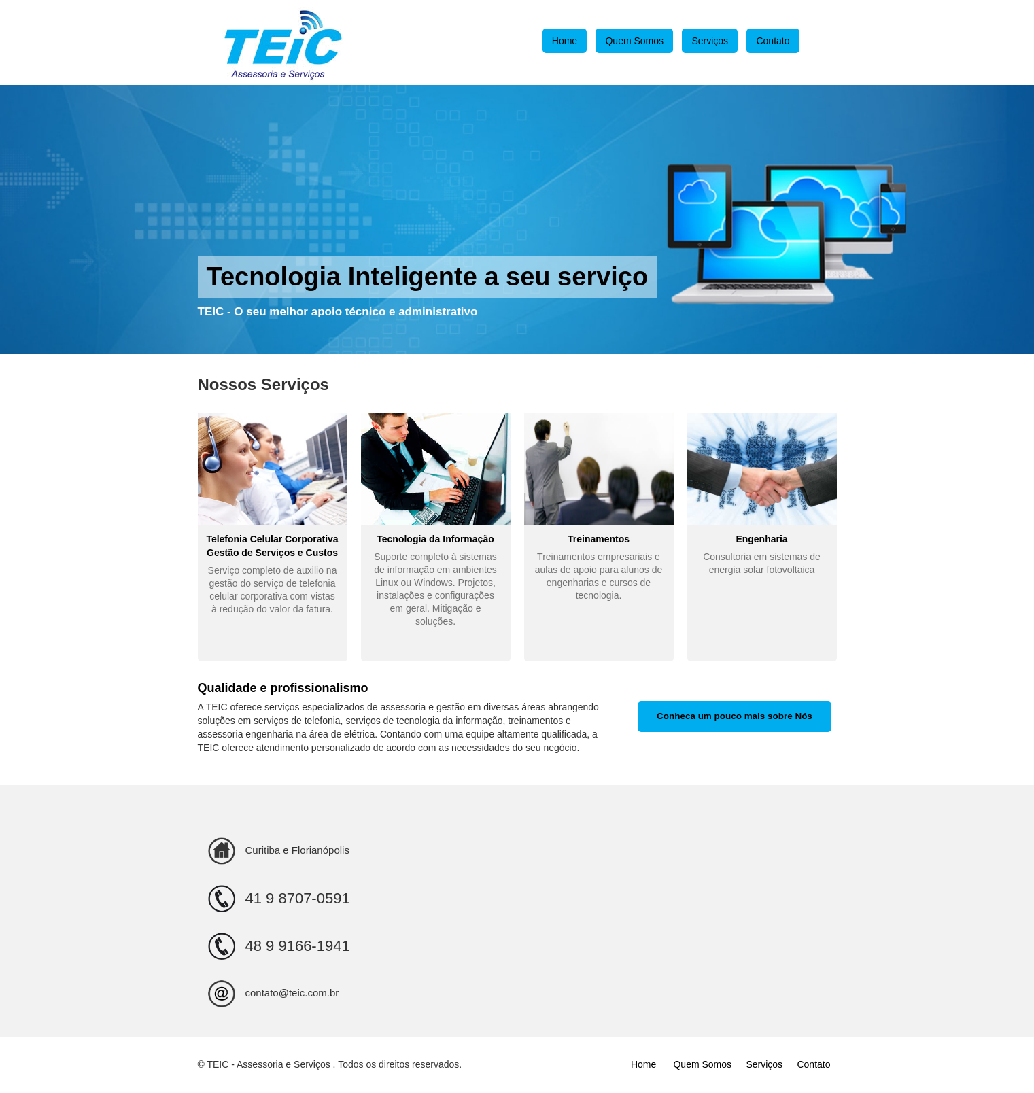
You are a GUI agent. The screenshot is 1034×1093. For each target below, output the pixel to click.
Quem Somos (634, 40)
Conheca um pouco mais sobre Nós (734, 716)
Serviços (709, 40)
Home (564, 40)
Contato (772, 40)
